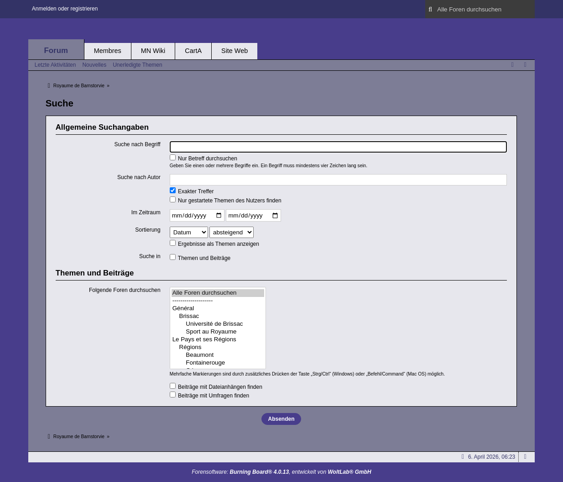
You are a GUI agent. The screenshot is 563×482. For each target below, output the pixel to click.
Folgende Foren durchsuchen (125, 290)
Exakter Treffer (192, 191)
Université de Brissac (218, 324)
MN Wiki (153, 50)
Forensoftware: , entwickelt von (281, 472)
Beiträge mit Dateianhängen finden (216, 386)
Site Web (234, 50)
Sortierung (147, 230)
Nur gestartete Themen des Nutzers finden (226, 200)
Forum (56, 50)
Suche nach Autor (139, 177)
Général (218, 309)
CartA (193, 50)
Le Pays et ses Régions (218, 340)
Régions (218, 347)
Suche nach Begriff (138, 144)
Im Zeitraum (146, 212)
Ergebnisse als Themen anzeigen (214, 243)
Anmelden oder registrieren (65, 8)
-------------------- (218, 301)
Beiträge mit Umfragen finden (209, 395)
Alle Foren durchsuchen (218, 293)
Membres (107, 50)
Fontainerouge (218, 363)
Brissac (218, 316)
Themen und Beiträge (200, 257)
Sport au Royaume (218, 332)
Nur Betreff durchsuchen (203, 158)
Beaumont (218, 355)
